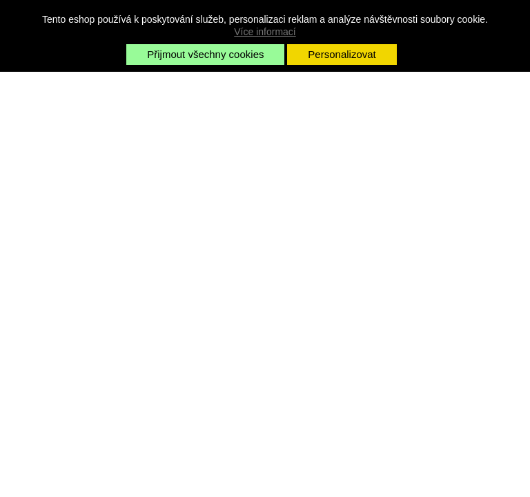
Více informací (264, 31)
